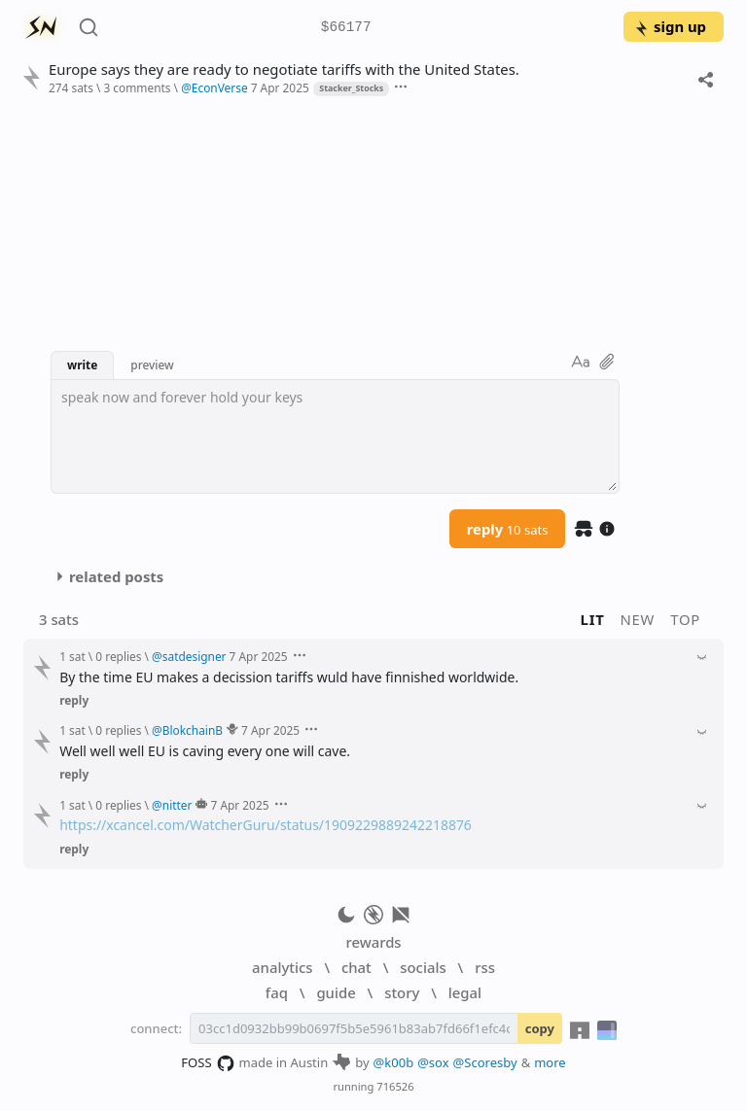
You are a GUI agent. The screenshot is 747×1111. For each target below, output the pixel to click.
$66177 (346, 27)
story (401, 992)
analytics (282, 967)
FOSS (207, 1063)
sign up (669, 26)
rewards (373, 942)
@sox (432, 1062)
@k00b (394, 1062)
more (550, 1062)
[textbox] (335, 436)
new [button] (638, 619)
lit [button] (593, 619)
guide (335, 992)
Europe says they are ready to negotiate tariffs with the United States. (284, 69)
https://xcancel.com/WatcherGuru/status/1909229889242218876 (265, 825)
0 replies (118, 656)
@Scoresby (485, 1062)
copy (539, 1028)
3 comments (136, 87)
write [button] (82, 364)
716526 (394, 1086)
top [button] (685, 619)
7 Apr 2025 (280, 87)
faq (277, 992)
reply (508, 528)
